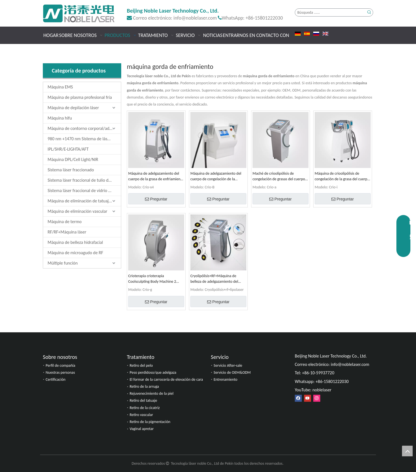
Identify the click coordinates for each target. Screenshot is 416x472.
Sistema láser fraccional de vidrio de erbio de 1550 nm (84, 190)
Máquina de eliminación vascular (77, 211)
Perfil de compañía (60, 365)
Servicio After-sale (228, 365)
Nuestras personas (60, 372)
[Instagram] (316, 397)
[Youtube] (307, 397)
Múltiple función (63, 263)
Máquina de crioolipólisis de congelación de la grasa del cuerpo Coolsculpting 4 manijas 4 (342, 176)
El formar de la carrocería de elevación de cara (166, 379)
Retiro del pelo (141, 365)
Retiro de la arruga (144, 386)
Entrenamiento (225, 379)
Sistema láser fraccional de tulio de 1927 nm (84, 180)
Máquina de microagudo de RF (75, 252)
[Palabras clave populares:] (369, 12)
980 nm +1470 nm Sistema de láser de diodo (84, 138)
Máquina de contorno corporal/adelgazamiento (84, 128)
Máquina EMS (60, 87)
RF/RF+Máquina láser (67, 232)
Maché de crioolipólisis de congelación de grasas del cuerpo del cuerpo (279, 176)
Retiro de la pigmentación (150, 421)
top (407, 451)
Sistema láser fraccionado (71, 169)
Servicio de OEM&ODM (232, 372)
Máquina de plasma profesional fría (80, 97)
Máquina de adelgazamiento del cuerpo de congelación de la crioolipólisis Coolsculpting (215, 176)
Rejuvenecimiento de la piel (152, 393)
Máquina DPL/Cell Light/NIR (73, 159)
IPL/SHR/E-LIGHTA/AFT (68, 149)
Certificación (56, 379)
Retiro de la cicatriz (145, 407)
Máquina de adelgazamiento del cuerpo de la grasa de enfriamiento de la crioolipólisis (156, 176)
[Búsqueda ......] (330, 12)
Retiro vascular (141, 414)
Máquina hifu (60, 118)
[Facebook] (298, 397)
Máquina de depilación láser (73, 107)
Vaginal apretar (142, 428)
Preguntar (156, 199)
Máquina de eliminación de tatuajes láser (84, 201)
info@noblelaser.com (195, 18)
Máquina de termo (64, 221)
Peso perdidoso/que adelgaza (153, 372)
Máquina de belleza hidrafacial (75, 242)
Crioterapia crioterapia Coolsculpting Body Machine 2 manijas (152, 279)
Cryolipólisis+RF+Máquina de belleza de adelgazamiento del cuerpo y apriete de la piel (214, 279)
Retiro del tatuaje (143, 400)
